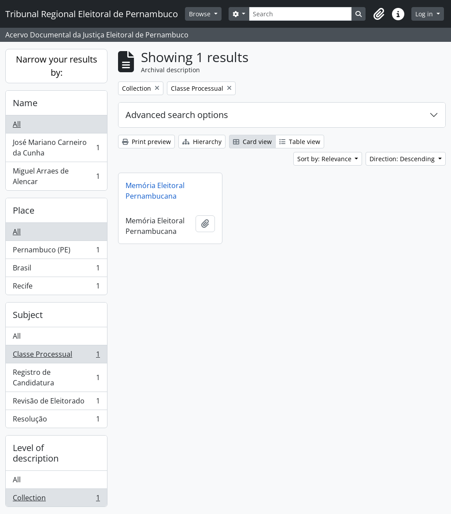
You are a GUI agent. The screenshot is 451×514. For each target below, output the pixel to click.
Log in (425, 14)
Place (23, 210)
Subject (28, 315)
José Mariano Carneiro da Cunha (56, 147)
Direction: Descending (403, 159)
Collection (56, 499)
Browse (200, 14)
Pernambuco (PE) (56, 251)
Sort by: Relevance (325, 159)
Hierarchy (202, 141)
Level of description (36, 453)
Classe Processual (56, 356)
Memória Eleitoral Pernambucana (155, 191)
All (17, 124)
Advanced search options (177, 115)
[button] (378, 14)
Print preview (146, 141)
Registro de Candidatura (56, 377)
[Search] (300, 14)
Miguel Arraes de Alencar (56, 176)
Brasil (56, 270)
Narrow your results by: (56, 65)
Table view (299, 141)
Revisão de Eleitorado (56, 403)
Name (25, 103)
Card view (252, 141)
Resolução (56, 421)
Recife (56, 288)
